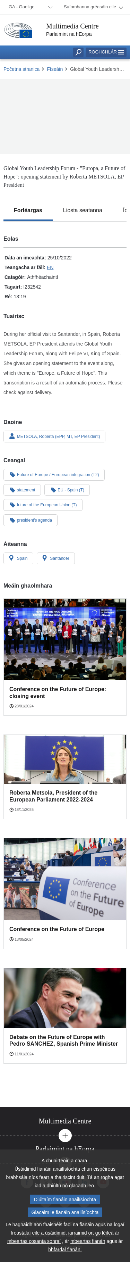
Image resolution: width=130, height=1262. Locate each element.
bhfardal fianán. (65, 1249)
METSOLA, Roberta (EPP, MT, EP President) (54, 436)
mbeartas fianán (87, 1241)
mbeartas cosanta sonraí (34, 1241)
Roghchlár (106, 52)
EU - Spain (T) (67, 490)
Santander (55, 558)
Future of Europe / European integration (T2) (54, 474)
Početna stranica (21, 69)
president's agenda (30, 520)
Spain (18, 558)
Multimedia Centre (72, 26)
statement (22, 490)
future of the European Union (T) (43, 504)
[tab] (28, 210)
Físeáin (55, 69)
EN (50, 267)
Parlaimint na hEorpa (69, 34)
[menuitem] (29, 7)
